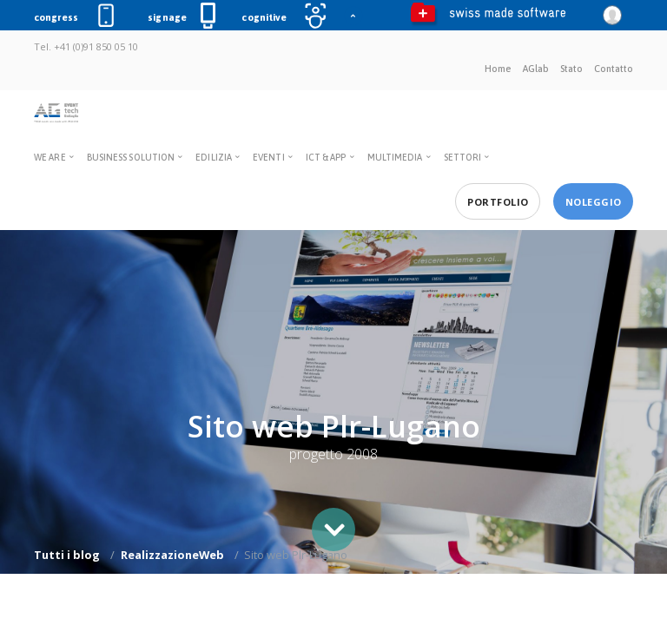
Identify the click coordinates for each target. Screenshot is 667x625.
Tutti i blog (67, 554)
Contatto (613, 68)
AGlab (536, 68)
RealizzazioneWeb (172, 554)
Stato (571, 68)
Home (498, 68)
